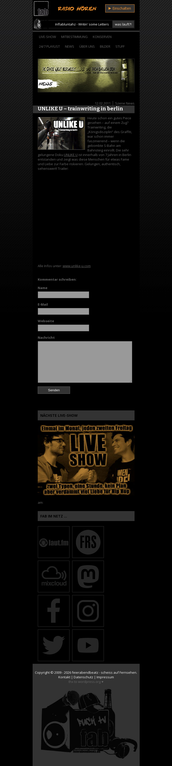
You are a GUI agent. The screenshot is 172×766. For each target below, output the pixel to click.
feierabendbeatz (85, 672)
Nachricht (46, 337)
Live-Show (47, 36)
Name (42, 287)
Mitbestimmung (74, 36)
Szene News (125, 103)
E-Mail (43, 304)
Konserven (102, 36)
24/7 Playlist (49, 46)
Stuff (120, 46)
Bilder (105, 46)
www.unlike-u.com (77, 266)
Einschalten (120, 8)
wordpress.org (89, 681)
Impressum (105, 677)
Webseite (46, 321)
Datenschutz (83, 677)
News (69, 46)
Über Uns (87, 46)
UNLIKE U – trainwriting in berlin (80, 109)
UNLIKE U (71, 154)
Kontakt (64, 677)
